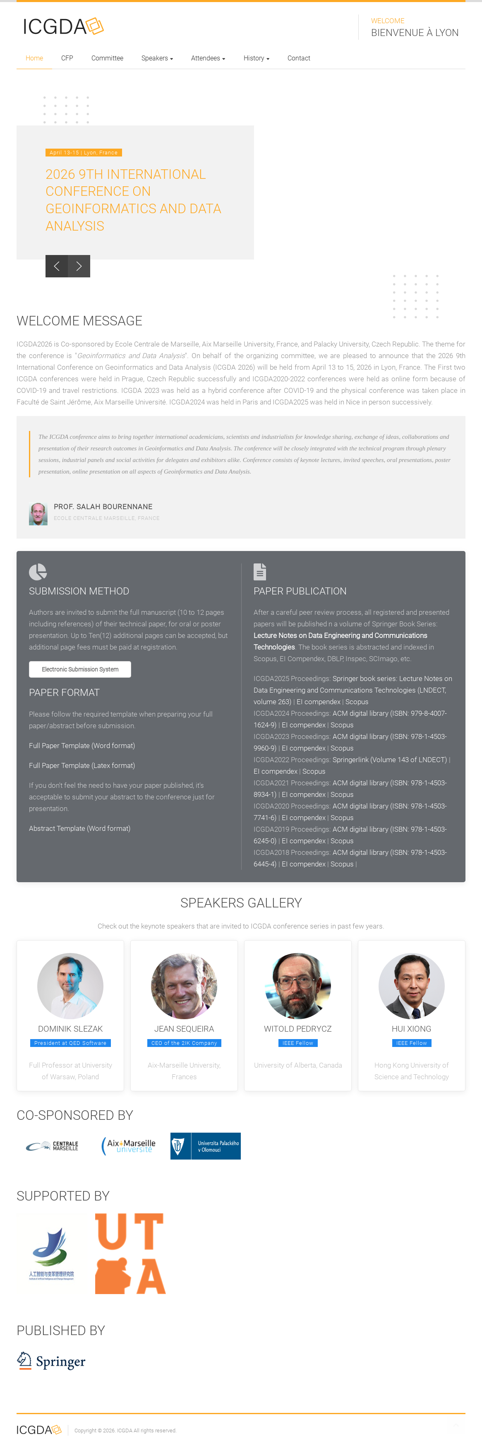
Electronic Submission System (80, 669)
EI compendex (319, 702)
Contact (299, 58)
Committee (107, 58)
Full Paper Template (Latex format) (82, 765)
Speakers (157, 58)
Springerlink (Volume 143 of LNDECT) (390, 760)
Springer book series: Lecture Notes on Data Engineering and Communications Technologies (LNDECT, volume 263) (353, 690)
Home (34, 58)
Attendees (208, 58)
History (256, 58)
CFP (67, 58)
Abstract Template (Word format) (80, 828)
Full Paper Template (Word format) (82, 745)
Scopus (357, 702)
